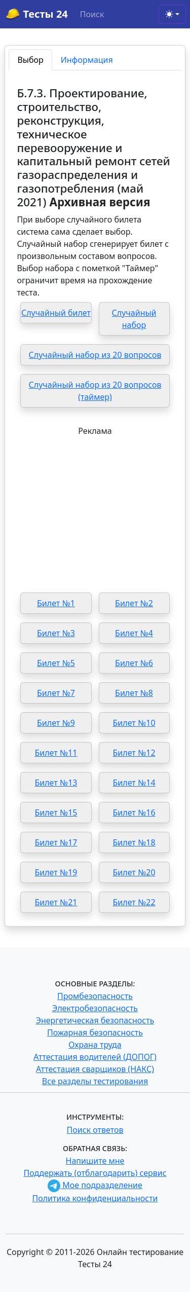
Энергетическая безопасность (95, 1020)
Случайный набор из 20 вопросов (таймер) (95, 390)
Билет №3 (56, 633)
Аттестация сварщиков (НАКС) (95, 1069)
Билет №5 (56, 663)
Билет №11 (55, 752)
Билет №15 (55, 812)
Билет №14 (134, 782)
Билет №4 (134, 633)
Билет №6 (134, 663)
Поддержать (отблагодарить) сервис (94, 1172)
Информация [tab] (87, 59)
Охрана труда (94, 1044)
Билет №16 (134, 812)
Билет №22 (134, 902)
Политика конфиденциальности (95, 1198)
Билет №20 (134, 872)
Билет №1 (56, 603)
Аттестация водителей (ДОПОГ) (95, 1056)
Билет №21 (55, 902)
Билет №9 (56, 722)
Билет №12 (134, 752)
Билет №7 (56, 692)
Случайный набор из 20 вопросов (95, 354)
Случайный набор (134, 318)
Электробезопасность (95, 1008)
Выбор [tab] (30, 59)
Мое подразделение (95, 1185)
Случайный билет (56, 312)
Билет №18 (134, 842)
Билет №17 (55, 842)
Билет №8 (134, 692)
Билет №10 (134, 722)
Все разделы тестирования (95, 1081)
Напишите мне (95, 1160)
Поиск (92, 14)
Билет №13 (55, 782)
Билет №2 (134, 603)
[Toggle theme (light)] (172, 14)
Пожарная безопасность (95, 1032)
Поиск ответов (95, 1129)
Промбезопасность (95, 996)
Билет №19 (55, 872)
